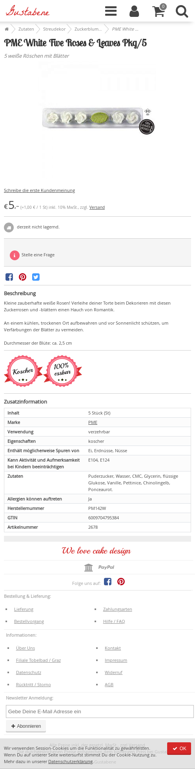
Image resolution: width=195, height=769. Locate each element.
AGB (109, 684)
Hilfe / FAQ (114, 621)
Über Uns (25, 648)
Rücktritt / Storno (33, 684)
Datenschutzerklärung (70, 761)
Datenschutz (28, 672)
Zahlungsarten (117, 609)
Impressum (116, 660)
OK (179, 748)
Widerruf (113, 672)
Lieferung (23, 609)
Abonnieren (26, 726)
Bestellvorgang (29, 621)
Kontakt (113, 648)
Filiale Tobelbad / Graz (38, 660)
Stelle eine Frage (32, 255)
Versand (97, 207)
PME (92, 422)
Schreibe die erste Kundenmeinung (39, 190)
